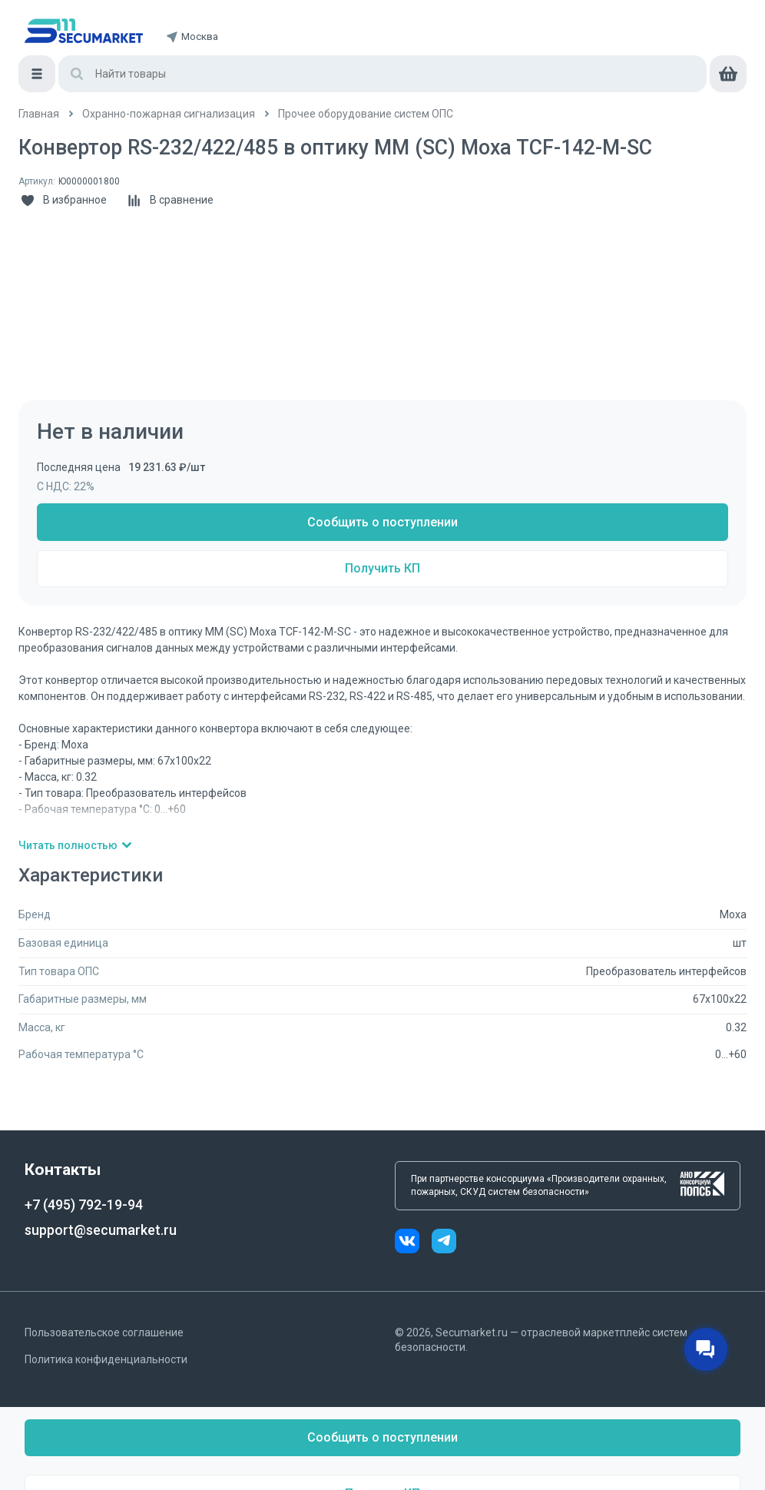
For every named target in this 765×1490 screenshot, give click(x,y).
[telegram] (444, 1243)
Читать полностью (75, 845)
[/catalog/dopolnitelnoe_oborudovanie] (365, 114)
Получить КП (382, 568)
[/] (38, 114)
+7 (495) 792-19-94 (84, 1204)
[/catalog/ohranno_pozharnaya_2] (168, 114)
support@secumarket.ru (101, 1230)
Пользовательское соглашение (104, 1332)
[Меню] (36, 73)
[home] (84, 30)
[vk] (413, 1243)
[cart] (728, 73)
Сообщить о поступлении (382, 522)
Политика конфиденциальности (106, 1359)
